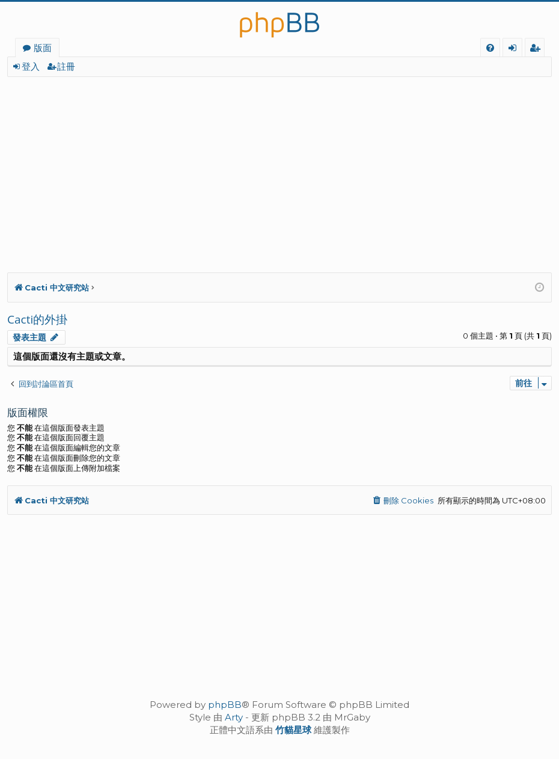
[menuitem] (490, 47)
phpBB (225, 704)
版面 (43, 47)
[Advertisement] (279, 167)
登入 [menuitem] (515, 49)
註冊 (66, 66)
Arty (234, 717)
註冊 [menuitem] (537, 49)
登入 (31, 66)
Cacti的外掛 (37, 319)
